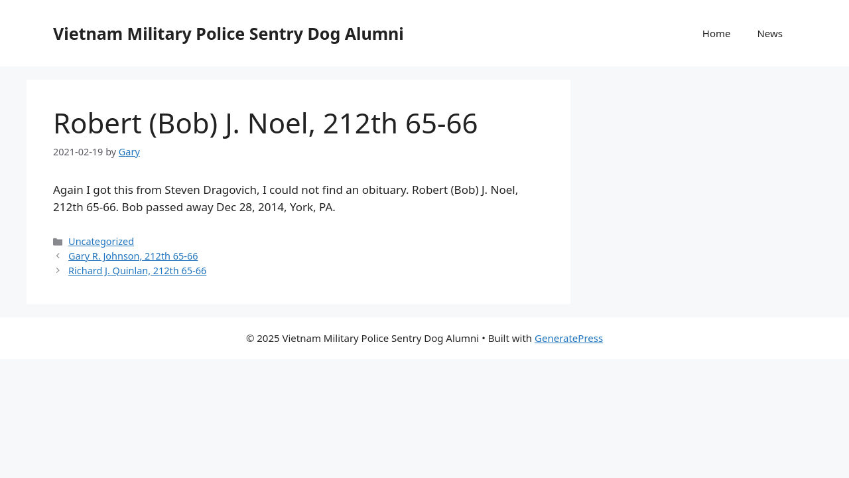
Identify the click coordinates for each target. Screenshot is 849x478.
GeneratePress (569, 338)
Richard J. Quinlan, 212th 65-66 (137, 270)
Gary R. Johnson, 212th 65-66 (133, 256)
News (770, 33)
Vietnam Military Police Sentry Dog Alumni (228, 33)
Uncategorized (101, 241)
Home (716, 33)
